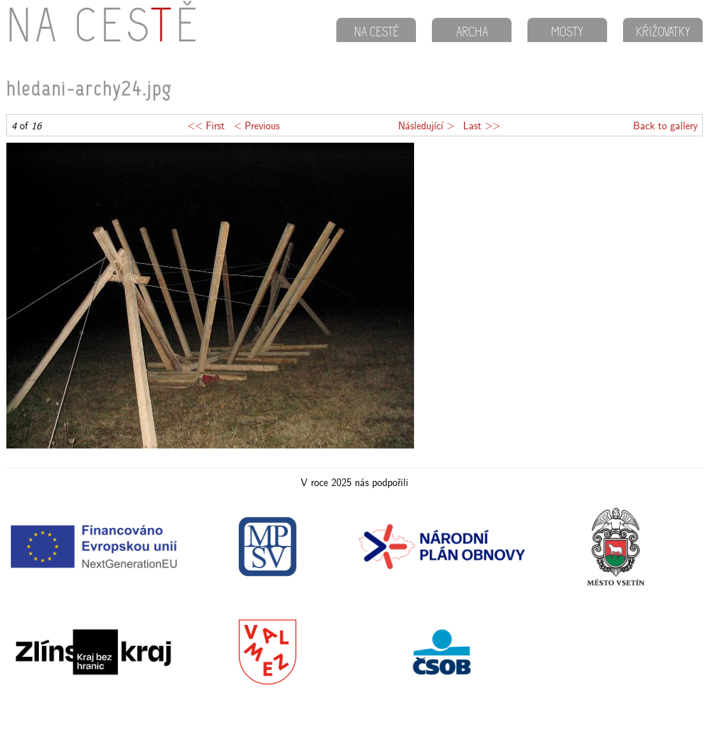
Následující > (426, 125)
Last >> (481, 125)
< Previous (257, 125)
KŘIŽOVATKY (663, 33)
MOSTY (567, 33)
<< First (206, 125)
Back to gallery (665, 125)
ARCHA (472, 33)
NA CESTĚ (376, 33)
